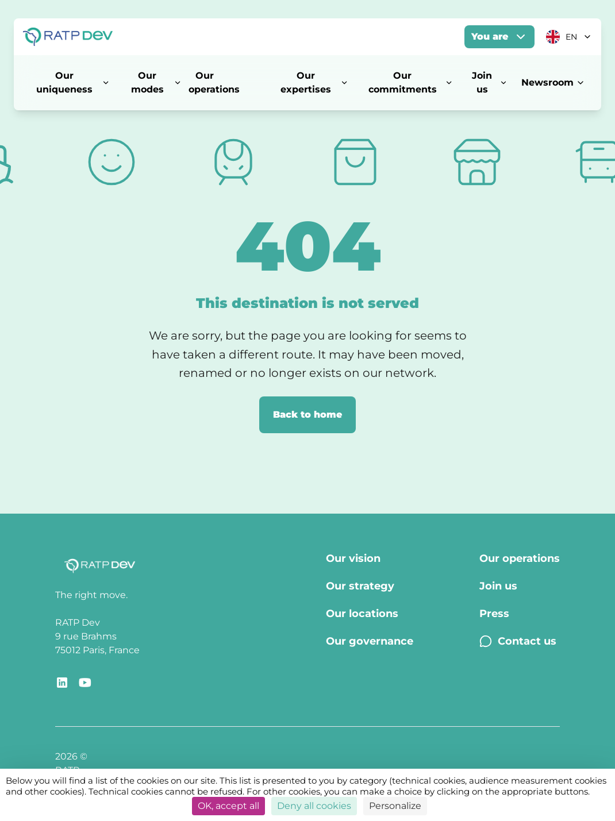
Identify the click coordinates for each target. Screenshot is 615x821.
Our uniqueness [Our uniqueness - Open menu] (73, 82)
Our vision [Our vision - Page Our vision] (353, 558)
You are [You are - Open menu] (499, 37)
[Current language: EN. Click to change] (569, 37)
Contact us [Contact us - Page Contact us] (517, 641)
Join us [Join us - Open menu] (490, 82)
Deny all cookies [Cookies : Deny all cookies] (314, 805)
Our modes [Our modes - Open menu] (156, 82)
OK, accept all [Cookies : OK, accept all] (228, 805)
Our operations (214, 82)
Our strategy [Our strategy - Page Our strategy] (360, 586)
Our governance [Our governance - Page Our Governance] (369, 641)
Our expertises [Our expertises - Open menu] (314, 82)
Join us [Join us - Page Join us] (498, 586)
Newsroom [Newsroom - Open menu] (553, 82)
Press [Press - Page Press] (494, 613)
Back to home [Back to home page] (307, 414)
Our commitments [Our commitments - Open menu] (410, 82)
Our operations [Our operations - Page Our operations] (519, 558)
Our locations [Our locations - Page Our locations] (362, 613)
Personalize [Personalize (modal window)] (395, 805)
